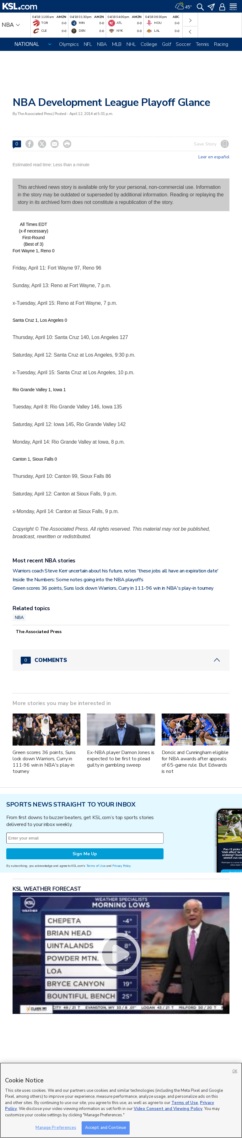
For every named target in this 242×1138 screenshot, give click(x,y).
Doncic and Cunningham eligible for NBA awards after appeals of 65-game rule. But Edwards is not (195, 762)
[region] (121, 1100)
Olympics (69, 44)
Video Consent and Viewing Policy (168, 1109)
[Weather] (183, 6)
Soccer (183, 44)
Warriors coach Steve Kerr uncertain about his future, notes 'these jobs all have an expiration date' (115, 570)
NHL (131, 44)
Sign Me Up (85, 854)
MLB (116, 44)
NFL (88, 44)
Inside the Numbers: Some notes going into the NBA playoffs (78, 579)
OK (234, 1071)
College (149, 44)
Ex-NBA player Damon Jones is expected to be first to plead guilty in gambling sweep (120, 759)
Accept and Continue (105, 1127)
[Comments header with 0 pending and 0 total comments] (121, 660)
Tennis (202, 44)
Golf (166, 44)
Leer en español (213, 157)
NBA (102, 44)
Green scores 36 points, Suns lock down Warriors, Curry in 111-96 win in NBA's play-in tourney (113, 588)
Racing (221, 44)
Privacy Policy (121, 866)
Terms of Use (95, 866)
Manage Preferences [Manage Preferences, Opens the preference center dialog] (55, 1127)
